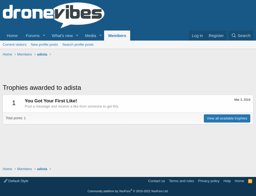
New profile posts (44, 44)
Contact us (156, 181)
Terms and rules (181, 181)
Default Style (16, 181)
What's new (62, 35)
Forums (33, 35)
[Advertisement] (102, 71)
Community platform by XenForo (128, 191)
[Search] (241, 35)
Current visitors (14, 44)
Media (90, 35)
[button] (44, 35)
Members (117, 35)
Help (227, 181)
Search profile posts (77, 44)
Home (12, 35)
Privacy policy (209, 181)
